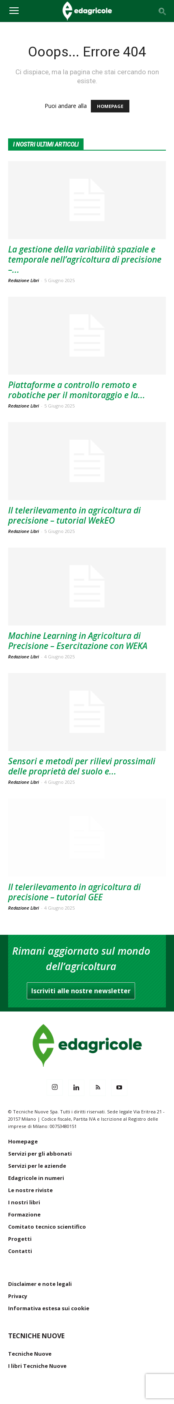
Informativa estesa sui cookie (48, 1308)
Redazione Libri (23, 280)
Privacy (17, 1296)
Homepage (23, 1141)
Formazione (24, 1214)
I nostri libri (24, 1202)
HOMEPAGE (110, 106)
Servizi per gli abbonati (40, 1153)
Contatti (20, 1251)
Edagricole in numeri (36, 1178)
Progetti (20, 1238)
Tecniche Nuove (30, 1353)
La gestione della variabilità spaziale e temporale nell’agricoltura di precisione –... (84, 259)
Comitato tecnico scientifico (47, 1226)
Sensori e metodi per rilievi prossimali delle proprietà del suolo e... (81, 766)
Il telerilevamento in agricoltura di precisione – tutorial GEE (74, 892)
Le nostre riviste (30, 1190)
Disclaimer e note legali (40, 1284)
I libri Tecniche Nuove (37, 1365)
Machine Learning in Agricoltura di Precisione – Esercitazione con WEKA (77, 640)
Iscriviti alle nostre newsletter (81, 990)
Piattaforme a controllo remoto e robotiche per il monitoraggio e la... (76, 390)
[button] (162, 11)
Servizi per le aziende (37, 1165)
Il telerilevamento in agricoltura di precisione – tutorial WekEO (74, 515)
